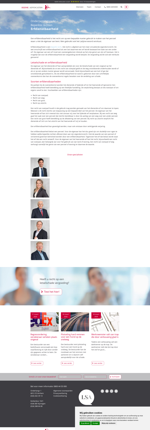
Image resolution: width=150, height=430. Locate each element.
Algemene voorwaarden (63, 391)
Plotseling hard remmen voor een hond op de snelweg (73, 337)
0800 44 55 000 (60, 386)
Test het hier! (51, 291)
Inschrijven (116, 377)
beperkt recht (56, 47)
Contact (98, 7)
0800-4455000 (112, 7)
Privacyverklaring (60, 393)
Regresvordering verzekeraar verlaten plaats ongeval (44, 337)
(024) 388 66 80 (36, 406)
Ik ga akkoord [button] (85, 423)
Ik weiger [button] (95, 423)
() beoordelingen (75, 2)
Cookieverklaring (60, 396)
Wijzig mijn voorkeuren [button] (108, 423)
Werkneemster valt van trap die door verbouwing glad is (105, 335)
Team (89, 7)
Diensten (79, 7)
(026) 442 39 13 (36, 396)
